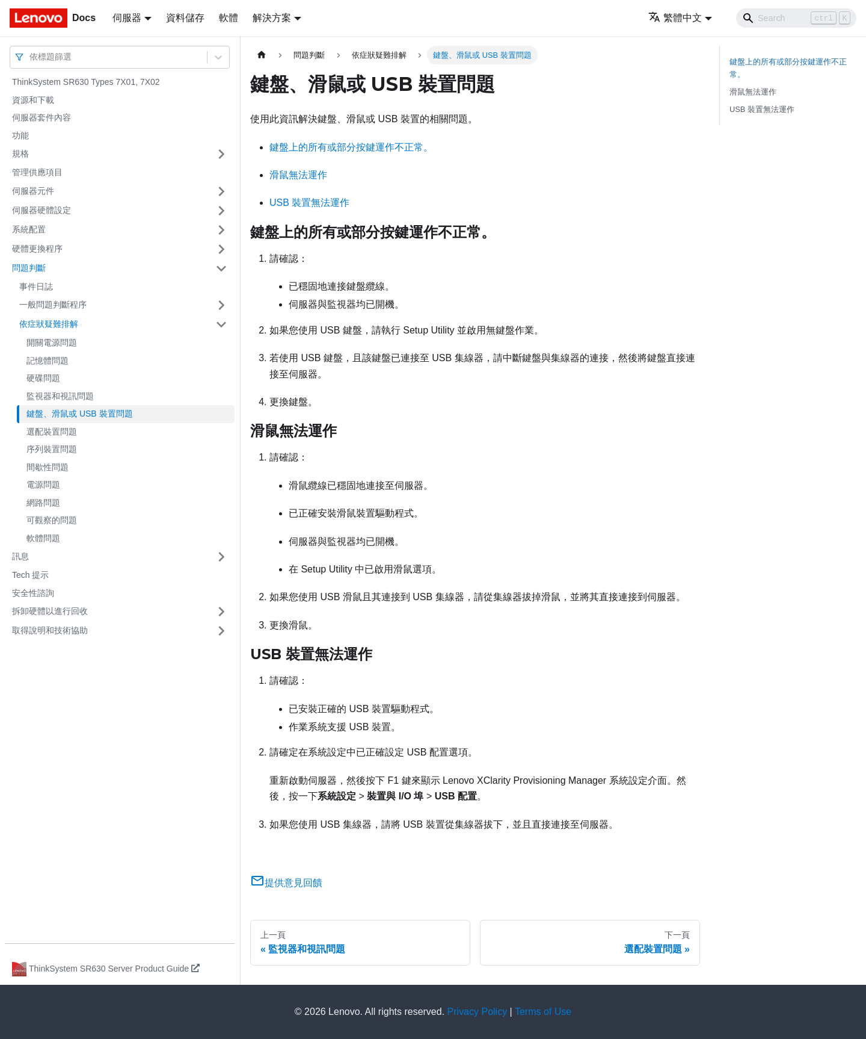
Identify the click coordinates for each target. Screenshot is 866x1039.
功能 (20, 135)
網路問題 (43, 502)
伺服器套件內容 (41, 117)
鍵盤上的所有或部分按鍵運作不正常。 (351, 147)
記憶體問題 (47, 360)
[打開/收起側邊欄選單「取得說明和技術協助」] (221, 630)
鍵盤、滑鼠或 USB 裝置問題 (79, 413)
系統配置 (29, 229)
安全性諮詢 (33, 593)
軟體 (228, 18)
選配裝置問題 (51, 431)
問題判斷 (29, 268)
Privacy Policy (477, 1011)
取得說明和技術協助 (50, 630)
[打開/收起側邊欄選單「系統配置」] (221, 230)
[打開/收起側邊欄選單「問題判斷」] (221, 268)
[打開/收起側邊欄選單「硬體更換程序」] (221, 249)
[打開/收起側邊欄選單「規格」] (221, 154)
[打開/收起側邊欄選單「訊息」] (221, 556)
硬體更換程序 (37, 248)
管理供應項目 (37, 172)
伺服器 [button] (126, 18)
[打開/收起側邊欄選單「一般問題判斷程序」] (221, 305)
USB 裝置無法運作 (309, 202)
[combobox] (30, 57)
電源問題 (43, 484)
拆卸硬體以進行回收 (50, 611)
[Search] (796, 18)
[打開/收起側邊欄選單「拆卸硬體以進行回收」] (221, 611)
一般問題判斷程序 (53, 304)
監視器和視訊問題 (60, 396)
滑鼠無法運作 (298, 175)
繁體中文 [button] (675, 18)
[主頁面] (261, 55)
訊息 (20, 556)
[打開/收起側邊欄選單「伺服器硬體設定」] (221, 210)
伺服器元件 (33, 191)
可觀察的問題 (51, 520)
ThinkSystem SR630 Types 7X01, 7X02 (86, 82)
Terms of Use (543, 1011)
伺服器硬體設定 (41, 210)
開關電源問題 (51, 342)
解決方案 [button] (272, 18)
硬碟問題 (43, 378)
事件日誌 (36, 286)
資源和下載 (33, 100)
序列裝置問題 (51, 449)
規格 (20, 153)
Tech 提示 (30, 575)
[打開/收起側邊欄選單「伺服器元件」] (221, 191)
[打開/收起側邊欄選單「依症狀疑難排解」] (221, 324)
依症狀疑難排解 (48, 324)
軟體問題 (43, 538)
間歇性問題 (47, 467)
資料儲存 (185, 18)
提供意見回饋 (286, 883)
